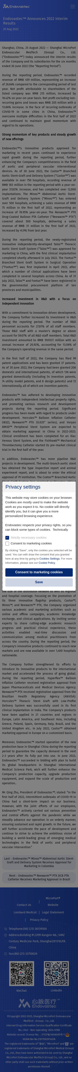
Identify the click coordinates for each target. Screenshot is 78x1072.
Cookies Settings (49, 558)
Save (39, 582)
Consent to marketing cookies (39, 572)
